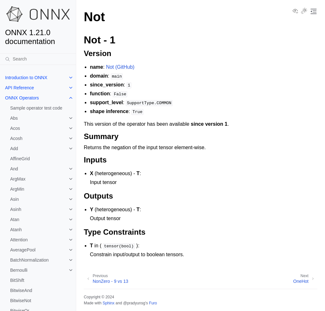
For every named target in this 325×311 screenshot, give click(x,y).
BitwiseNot (20, 300)
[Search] (38, 59)
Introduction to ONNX (26, 77)
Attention (19, 239)
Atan (14, 219)
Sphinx (108, 303)
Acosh (16, 138)
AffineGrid (20, 158)
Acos (15, 128)
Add (14, 148)
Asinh (15, 209)
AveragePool (23, 249)
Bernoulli (18, 270)
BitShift (17, 280)
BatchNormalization (29, 260)
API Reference (19, 87)
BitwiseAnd (21, 290)
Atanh (16, 229)
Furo (153, 303)
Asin (14, 199)
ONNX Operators (22, 97)
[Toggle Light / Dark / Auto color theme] (304, 11)
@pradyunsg (134, 303)
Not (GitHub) (120, 67)
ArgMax (17, 178)
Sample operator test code (36, 108)
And (14, 168)
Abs (14, 118)
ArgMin (17, 189)
